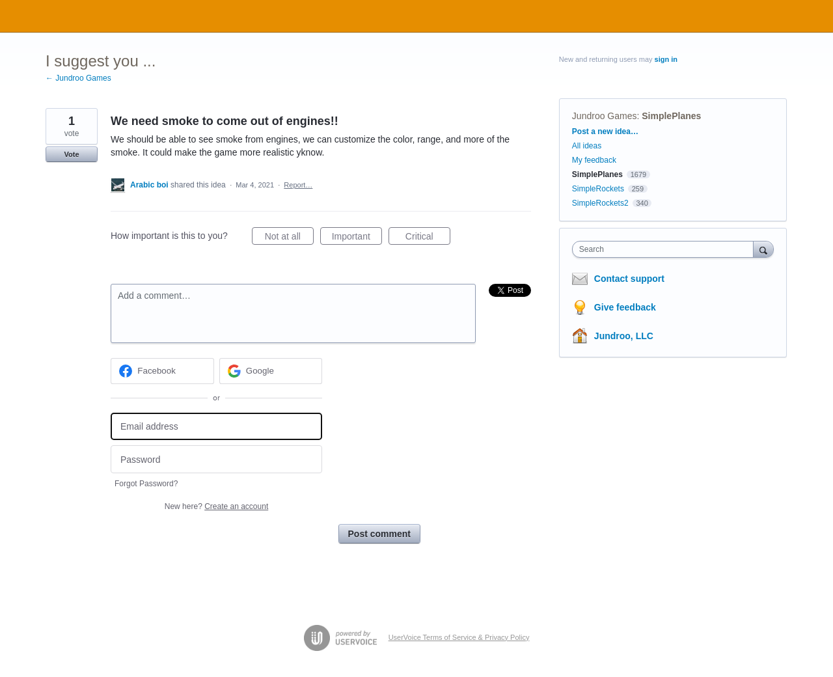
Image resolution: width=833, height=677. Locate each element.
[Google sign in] (271, 371)
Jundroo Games (604, 116)
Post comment (379, 534)
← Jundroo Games (78, 78)
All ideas (586, 145)
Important (357, 238)
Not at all (289, 238)
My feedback (594, 160)
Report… (298, 185)
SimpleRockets (598, 188)
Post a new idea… (605, 131)
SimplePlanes (671, 116)
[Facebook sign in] (162, 371)
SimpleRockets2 (600, 203)
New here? (216, 506)
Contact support (629, 278)
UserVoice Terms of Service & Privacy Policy (459, 637)
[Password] (216, 459)
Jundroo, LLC (623, 336)
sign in (666, 59)
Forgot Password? (146, 483)
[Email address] (216, 427)
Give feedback (625, 307)
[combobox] (666, 249)
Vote (71, 154)
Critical (427, 238)
